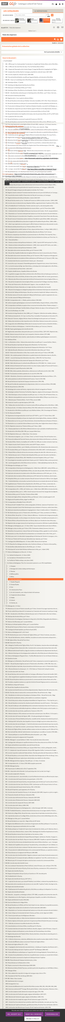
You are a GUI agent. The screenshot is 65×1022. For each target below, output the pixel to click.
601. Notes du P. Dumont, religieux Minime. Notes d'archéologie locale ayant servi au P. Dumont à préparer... (31, 318)
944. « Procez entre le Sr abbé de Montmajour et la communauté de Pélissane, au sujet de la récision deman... (32, 850)
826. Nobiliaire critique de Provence (14, 684)
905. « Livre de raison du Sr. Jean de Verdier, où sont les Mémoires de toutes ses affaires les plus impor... (32, 776)
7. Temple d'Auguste (14, 582)
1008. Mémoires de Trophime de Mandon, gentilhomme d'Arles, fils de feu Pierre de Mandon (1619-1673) (32, 1004)
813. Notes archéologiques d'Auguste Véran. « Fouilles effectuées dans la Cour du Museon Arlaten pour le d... (32, 656)
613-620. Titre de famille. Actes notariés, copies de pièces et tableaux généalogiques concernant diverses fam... (31, 337)
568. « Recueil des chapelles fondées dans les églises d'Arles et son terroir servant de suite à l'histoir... (31, 253)
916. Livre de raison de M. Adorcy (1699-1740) (17, 805)
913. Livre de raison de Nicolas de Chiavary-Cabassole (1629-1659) (22, 797)
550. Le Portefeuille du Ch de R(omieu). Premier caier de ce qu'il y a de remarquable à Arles (29, 206)
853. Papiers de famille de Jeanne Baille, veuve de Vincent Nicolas (22, 745)
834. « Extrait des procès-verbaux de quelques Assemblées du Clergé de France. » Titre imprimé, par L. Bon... (32, 700)
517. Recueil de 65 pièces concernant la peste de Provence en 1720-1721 (23, 119)
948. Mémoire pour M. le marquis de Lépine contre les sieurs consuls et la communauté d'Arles (29, 860)
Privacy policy (32, 1019)
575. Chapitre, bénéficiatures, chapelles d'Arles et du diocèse (21, 271)
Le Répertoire (40, 11)
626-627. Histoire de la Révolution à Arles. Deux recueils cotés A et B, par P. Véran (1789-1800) (29, 352)
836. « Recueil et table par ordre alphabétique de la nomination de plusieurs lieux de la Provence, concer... (32, 705)
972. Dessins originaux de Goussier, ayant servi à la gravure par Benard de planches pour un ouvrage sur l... (32, 921)
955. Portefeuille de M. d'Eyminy (13, 876)
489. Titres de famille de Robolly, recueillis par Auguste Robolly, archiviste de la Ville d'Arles (29, 77)
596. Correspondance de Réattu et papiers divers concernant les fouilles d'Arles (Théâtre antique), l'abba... (32, 305)
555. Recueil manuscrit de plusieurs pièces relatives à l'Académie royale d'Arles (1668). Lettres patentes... (32, 219)
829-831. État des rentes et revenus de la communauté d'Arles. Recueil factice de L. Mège (28, 692)
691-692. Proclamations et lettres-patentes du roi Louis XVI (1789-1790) (23, 373)
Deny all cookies (34, 1014)
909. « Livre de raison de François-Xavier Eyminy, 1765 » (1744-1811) (22, 787)
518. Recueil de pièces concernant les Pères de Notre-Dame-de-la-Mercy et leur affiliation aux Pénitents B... (31, 122)
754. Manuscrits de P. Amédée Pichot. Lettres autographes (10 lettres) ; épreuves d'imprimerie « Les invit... (32, 505)
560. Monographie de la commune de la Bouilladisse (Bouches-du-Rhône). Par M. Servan (28, 232)
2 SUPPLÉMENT (7, 61)
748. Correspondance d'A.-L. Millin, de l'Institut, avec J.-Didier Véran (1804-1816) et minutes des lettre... (32, 489)
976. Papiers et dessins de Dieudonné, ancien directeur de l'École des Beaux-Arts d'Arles (28, 931)
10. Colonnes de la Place (15, 590)
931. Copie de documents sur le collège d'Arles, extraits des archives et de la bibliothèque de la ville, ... (31, 816)
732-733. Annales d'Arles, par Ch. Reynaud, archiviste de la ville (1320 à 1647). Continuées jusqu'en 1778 (31, 449)
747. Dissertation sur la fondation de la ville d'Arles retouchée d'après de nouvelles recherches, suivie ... (31, 486)
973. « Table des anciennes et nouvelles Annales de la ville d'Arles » (22, 923)
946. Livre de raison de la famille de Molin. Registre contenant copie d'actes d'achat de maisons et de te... (32, 855)
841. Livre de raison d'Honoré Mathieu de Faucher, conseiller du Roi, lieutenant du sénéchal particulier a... (32, 719)
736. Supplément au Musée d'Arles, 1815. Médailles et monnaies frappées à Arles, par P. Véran (29, 457)
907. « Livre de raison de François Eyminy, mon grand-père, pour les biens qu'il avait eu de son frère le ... (32, 782)
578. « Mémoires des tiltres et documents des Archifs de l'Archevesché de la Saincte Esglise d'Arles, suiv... (32, 279)
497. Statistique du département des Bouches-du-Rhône (20, 85)
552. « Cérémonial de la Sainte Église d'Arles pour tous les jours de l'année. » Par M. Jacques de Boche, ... (32, 211)
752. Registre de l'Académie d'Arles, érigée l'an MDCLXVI (19, 499)
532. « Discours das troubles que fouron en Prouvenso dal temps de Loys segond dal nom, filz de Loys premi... (32, 158)
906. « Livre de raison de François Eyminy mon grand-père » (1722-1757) (23, 779)
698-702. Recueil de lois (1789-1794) (14, 386)
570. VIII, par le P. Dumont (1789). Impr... (31, 258)
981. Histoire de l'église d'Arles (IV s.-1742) (16, 944)
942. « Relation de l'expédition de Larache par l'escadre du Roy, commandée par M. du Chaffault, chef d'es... (32, 844)
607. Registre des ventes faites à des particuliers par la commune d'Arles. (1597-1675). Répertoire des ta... (32, 331)
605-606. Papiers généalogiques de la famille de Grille (19, 329)
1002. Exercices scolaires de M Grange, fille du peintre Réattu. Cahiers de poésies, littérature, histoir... (32, 989)
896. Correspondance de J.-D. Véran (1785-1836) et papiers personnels (23, 763)
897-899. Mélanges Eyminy (12, 766)
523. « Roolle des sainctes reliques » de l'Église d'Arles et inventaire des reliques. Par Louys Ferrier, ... (31, 135)
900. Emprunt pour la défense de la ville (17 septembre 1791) (20, 768)
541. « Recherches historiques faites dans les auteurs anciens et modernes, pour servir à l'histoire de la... (31, 182)
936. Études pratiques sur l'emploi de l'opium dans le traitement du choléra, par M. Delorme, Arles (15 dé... (32, 829)
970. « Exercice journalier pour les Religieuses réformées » (20, 915)
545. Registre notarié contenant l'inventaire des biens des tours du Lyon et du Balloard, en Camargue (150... (32, 192)
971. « (32, 918)
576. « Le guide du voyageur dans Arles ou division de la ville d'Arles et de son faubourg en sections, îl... (32, 274)
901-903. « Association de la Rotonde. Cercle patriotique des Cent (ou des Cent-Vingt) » (27, 771)
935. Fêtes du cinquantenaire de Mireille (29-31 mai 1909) (20, 826)
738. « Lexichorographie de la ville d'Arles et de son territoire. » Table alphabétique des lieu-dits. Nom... (32, 463)
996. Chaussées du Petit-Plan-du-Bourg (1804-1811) (18, 976)
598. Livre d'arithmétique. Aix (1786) (14, 310)
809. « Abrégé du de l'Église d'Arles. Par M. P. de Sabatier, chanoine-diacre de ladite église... (32, 645)
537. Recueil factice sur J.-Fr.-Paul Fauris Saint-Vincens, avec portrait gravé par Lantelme (28, 171)
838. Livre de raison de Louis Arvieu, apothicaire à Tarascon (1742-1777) (23, 711)
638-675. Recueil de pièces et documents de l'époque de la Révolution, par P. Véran (26, 360)
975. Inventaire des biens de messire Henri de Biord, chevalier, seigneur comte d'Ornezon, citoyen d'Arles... (32, 928)
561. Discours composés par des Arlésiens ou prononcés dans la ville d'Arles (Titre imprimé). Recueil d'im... (31, 234)
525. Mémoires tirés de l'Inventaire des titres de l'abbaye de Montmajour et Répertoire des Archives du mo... (32, 140)
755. (32, 507)
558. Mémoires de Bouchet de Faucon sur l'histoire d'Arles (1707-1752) (23, 226)
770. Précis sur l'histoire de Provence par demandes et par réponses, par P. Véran (26, 539)
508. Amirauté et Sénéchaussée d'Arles (15, 95)
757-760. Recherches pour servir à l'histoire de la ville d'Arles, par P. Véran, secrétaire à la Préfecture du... (31, 512)
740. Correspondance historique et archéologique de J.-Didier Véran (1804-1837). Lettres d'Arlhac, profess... (32, 468)
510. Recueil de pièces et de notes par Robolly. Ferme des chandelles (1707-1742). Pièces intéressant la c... (32, 101)
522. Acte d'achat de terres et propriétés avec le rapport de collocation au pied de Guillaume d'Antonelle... (32, 132)
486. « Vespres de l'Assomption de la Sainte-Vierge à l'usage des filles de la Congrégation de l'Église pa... (32, 69)
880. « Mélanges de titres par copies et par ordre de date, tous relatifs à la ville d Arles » (27, 758)
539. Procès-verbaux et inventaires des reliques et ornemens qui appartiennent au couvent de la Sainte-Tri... (32, 177)
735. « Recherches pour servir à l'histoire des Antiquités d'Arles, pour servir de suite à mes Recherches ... (31, 455)
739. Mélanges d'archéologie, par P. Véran (16, 465)
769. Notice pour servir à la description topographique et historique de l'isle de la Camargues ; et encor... (32, 536)
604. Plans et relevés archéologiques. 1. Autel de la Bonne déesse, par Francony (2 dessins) (28, 326)
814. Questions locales (11, 658)
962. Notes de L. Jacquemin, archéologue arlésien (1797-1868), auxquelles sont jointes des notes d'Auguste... (32, 894)
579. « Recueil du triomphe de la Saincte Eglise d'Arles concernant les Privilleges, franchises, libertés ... (32, 282)
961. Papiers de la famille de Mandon (14, 892)
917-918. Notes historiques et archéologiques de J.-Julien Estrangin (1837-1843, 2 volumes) (29, 808)
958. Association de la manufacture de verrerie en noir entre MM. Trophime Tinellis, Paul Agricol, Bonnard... (32, 884)
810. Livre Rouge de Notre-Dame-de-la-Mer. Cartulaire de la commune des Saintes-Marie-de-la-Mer (31, 648)
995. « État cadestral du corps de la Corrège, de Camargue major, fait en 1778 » (25, 973)
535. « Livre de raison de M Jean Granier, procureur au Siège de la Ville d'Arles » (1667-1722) (29, 166)
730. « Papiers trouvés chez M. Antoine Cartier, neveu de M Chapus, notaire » (25, 444)
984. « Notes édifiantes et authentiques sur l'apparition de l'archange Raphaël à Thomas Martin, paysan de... (32, 952)
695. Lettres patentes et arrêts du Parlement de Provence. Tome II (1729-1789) (25, 379)
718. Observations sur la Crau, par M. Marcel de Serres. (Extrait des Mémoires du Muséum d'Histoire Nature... (32, 421)
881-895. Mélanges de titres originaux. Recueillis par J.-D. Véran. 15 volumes (25, 761)
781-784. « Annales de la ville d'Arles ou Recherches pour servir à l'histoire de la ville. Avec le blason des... (31, 614)
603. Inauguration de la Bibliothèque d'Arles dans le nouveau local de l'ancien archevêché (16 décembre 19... (32, 324)
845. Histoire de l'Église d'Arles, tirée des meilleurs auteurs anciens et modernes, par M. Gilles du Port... (32, 729)
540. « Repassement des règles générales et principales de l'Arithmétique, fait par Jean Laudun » (30, 179)
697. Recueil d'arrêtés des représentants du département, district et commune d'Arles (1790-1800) (30, 384)
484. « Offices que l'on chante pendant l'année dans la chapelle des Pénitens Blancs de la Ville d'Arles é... (32, 64)
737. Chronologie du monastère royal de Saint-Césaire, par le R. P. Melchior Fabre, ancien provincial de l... (32, 460)
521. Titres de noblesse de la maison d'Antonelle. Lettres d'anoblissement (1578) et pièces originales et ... (32, 129)
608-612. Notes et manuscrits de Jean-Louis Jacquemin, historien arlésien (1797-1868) (27, 334)
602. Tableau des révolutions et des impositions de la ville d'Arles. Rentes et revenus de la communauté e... (32, 321)
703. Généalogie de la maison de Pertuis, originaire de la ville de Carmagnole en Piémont (28, 389)
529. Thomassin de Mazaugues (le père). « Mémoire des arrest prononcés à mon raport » (28, 150)
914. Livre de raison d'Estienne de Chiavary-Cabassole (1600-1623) (22, 800)
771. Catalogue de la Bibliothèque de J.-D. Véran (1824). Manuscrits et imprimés (26, 541)
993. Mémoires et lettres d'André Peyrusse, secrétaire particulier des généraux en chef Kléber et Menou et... (32, 968)
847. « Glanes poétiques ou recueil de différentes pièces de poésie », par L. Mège (25, 734)
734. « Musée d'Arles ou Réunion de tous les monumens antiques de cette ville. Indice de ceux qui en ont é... (31, 452)
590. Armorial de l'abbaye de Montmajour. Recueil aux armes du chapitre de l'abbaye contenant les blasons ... (32, 292)
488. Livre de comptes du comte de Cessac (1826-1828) (19, 74)
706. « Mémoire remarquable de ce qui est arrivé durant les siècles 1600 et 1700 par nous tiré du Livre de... (32, 397)
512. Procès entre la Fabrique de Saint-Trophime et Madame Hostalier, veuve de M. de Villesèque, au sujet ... (32, 106)
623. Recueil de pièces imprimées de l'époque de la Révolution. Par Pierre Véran (26, 345)
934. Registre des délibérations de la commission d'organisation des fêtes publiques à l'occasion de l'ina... (32, 823)
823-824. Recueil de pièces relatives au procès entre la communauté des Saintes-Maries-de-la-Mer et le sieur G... (31, 679)
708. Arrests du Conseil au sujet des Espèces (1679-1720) (19, 402)
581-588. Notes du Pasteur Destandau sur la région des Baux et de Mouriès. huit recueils (28, 287)
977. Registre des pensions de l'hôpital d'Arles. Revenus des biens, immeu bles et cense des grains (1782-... (32, 934)
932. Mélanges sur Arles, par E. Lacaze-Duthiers (17, 818)
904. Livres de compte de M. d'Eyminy (15, 774)
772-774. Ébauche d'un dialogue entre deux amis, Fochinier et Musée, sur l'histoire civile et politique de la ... (31, 544)
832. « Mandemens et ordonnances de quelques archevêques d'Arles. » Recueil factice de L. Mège (30, 695)
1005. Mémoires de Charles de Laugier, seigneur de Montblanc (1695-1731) (24, 997)
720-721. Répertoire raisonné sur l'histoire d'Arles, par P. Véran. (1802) (23, 426)
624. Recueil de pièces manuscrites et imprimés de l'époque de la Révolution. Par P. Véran (28, 347)
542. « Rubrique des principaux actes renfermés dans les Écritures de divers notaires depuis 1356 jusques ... (31, 184)
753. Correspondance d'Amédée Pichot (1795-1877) (18, 502)
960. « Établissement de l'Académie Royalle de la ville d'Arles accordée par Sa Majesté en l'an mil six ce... (32, 889)
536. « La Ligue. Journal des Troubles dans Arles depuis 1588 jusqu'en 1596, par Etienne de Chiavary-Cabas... (32, 169)
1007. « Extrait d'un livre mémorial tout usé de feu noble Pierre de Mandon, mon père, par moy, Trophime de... (32, 1002)
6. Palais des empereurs (15, 579)
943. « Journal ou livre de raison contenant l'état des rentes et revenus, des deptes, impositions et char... (32, 847)
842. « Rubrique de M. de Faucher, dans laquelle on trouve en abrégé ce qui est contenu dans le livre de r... (32, 721)
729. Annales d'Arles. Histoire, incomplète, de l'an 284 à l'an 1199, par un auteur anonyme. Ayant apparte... (32, 442)
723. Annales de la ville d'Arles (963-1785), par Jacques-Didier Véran (22, 431)
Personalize (52, 1014)
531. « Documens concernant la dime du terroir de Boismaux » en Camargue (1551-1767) (28, 156)
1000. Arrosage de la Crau (12, 984)
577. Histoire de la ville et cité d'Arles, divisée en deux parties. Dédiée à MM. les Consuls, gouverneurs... (32, 276)
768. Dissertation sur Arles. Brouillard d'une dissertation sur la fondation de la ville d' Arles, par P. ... (31, 533)
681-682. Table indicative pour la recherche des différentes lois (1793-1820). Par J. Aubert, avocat (30, 363)
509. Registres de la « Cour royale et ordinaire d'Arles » (19, 98)
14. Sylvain (12, 600)
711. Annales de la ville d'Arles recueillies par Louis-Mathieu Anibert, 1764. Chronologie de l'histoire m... (32, 410)
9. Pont (11, 587)
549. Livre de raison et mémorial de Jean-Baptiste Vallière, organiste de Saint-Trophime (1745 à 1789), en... (32, 203)
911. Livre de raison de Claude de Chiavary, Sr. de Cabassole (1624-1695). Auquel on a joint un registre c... (32, 792)
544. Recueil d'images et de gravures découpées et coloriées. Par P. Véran (24, 190)
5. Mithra (11, 576)
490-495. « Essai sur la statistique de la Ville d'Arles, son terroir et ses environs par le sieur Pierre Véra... (31, 80)
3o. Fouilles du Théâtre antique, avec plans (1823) (20, 560)
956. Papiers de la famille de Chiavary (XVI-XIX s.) (18, 879)
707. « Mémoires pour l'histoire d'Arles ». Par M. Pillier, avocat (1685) (23, 400)
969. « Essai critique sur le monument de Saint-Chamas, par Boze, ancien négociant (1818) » (29, 913)
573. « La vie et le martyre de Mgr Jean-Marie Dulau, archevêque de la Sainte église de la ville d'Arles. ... (32, 266)
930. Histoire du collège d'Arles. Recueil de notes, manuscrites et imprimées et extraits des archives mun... (32, 813)
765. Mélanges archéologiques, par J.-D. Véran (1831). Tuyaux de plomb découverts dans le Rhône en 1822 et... (31, 526)
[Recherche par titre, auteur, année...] (30, 15)
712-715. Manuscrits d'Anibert (13, 413)
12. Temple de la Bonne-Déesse (17, 595)
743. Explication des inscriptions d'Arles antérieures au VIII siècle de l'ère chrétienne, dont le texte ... (31, 476)
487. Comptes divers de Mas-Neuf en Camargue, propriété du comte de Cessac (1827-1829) (28, 72)
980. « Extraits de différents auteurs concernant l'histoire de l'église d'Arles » (25, 942)
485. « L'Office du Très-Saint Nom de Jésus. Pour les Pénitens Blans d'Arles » (25, 66)
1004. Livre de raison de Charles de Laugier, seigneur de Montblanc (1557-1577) (25, 994)
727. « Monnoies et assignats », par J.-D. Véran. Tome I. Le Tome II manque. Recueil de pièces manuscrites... (31, 436)
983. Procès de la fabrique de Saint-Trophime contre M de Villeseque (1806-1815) (26, 949)
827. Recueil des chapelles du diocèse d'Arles (17, 687)
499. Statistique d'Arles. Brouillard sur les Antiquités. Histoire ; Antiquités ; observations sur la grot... (31, 90)
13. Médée (11, 597)
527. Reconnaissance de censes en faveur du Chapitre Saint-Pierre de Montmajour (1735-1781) (29, 145)
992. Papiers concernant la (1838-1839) (20, 965)
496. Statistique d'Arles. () (14, 82)
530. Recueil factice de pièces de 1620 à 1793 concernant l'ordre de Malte (24, 153)
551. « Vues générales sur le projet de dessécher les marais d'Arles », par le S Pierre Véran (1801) (30, 208)
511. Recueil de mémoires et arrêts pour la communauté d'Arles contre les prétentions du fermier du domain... (32, 103)
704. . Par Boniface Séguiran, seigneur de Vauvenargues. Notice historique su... (32, 392)
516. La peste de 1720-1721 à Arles (14, 116)
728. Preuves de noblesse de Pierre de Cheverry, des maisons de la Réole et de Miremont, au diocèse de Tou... (32, 439)
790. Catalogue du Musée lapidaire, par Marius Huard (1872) (21, 629)
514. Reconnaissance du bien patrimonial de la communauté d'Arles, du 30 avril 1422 (27, 111)
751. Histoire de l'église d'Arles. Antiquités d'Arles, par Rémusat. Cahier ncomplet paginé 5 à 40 (30, 497)
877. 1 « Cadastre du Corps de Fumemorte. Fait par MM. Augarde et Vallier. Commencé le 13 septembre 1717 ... (31, 750)
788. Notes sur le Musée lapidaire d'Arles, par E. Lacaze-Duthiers (22, 624)
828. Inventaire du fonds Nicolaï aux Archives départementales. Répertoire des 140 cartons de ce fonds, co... (32, 690)
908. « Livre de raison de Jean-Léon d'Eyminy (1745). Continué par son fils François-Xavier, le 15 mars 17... (32, 784)
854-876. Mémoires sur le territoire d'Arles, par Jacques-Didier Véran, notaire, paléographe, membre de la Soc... (31, 747)
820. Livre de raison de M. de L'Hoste (14, 671)
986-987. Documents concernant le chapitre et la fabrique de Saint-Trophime (25, 957)
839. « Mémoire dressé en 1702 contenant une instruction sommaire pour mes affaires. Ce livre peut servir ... (32, 713)
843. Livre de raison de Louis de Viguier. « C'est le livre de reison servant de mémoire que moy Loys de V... (32, 724)
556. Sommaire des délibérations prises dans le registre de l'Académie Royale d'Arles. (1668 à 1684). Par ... (32, 221)
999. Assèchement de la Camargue (14, 981)
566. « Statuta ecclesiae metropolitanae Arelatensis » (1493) (20, 247)
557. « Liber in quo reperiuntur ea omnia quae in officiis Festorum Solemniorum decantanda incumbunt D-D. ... (32, 224)
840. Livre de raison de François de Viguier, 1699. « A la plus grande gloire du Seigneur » (27, 716)
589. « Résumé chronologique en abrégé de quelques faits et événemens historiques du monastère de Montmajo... (32, 289)
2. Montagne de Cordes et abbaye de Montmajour (22, 569)
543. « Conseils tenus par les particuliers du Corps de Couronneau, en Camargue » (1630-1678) (29, 187)
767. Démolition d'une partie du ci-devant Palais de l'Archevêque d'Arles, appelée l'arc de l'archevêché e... (32, 531)
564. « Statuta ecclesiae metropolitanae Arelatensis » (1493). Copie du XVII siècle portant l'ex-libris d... (32, 242)
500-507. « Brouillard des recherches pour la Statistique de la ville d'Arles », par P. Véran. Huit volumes (31, 93)
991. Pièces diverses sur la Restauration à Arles (17, 963)
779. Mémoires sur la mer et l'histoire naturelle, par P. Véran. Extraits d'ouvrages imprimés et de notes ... (32, 608)
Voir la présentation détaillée (52, 52)
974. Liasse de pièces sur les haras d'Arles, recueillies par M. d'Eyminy (23, 926)
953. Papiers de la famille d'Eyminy (14, 871)
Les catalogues (11, 11)
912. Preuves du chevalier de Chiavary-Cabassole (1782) (19, 795)
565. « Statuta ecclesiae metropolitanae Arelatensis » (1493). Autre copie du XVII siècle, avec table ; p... (32, 245)
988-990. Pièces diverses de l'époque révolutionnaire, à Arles (21, 960)
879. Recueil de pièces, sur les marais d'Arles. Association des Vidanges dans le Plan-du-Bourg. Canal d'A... (32, 755)
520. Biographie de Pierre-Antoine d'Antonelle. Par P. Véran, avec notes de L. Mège (26, 127)
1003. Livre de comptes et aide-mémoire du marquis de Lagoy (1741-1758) (24, 991)
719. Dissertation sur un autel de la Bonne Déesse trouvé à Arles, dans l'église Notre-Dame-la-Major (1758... (32, 423)
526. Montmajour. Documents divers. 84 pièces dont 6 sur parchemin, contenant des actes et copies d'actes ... (31, 143)
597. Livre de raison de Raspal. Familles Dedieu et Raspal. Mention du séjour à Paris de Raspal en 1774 (31, 308)
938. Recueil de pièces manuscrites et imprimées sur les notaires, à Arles (24, 834)
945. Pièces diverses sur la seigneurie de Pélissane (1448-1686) (21, 852)
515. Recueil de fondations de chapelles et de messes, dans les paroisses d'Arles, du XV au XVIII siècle (31, 114)
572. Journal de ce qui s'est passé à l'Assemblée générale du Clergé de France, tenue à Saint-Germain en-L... (32, 263)
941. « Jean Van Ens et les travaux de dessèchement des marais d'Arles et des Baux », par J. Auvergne (31, 842)
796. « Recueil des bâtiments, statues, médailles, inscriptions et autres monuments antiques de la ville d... (31, 637)
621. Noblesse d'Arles (10, 339)
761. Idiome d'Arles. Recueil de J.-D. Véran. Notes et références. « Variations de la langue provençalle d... (32, 515)
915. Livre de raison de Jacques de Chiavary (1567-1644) (19, 803)
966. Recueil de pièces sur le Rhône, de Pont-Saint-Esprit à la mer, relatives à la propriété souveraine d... (32, 905)
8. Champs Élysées (14, 584)
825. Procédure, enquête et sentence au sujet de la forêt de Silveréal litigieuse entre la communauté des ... (32, 682)
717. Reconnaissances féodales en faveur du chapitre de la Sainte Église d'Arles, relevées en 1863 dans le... (32, 418)
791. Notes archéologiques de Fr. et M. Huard (17, 632)
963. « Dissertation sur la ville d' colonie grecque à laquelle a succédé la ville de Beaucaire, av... (31, 897)
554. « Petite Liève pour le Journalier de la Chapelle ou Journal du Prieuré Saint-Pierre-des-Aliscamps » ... (32, 216)
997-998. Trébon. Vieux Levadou (13, 978)
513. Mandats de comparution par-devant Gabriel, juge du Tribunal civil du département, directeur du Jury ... (32, 108)
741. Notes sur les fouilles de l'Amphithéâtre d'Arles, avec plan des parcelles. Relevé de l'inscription (32, 470)
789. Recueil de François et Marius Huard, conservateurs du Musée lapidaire (25, 627)
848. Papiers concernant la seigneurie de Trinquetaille (19, 737)
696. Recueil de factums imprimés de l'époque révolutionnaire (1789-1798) (24, 381)
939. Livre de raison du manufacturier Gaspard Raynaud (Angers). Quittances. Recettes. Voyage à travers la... (32, 837)
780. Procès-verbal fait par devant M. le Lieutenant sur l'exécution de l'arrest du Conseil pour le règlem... (32, 611)
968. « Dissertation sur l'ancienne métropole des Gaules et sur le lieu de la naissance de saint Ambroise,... (32, 910)
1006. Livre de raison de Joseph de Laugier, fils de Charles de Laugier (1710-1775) (26, 999)
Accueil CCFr (4, 27)
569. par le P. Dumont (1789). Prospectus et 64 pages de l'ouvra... (32, 255)
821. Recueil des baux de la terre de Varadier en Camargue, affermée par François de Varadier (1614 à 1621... (32, 674)
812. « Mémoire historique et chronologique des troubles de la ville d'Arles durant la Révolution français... (32, 653)
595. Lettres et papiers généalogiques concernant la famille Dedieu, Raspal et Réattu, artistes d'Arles (31, 303)
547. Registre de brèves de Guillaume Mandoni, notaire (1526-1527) (22, 198)
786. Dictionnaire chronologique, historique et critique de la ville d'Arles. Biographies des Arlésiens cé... (32, 619)
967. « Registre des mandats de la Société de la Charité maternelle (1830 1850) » (25, 907)
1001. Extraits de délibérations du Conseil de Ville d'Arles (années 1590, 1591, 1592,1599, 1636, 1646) (31, 986)
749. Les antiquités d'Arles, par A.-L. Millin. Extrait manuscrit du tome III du (32, 491)
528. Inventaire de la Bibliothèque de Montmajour (18, 148)
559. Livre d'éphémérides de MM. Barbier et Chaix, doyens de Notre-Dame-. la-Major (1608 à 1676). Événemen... (32, 229)
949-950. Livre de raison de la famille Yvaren (16, 863)
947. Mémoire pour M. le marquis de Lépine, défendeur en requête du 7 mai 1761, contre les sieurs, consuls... (32, 858)
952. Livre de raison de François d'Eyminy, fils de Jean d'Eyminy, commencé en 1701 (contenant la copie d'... (32, 868)
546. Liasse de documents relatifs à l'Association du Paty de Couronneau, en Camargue (28, 195)
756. (32, 510)
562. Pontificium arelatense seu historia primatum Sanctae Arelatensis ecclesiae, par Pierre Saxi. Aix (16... (32, 237)
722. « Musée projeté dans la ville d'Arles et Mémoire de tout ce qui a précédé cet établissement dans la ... (32, 428)
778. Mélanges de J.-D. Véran (12, 606)
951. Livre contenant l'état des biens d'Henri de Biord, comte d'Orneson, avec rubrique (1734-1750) (31, 865)
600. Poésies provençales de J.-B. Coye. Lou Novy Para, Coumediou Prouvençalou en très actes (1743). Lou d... (32, 316)
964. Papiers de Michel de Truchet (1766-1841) (17, 900)
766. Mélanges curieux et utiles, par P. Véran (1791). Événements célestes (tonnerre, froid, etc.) (29, 528)
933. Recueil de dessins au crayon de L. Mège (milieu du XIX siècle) (22, 821)
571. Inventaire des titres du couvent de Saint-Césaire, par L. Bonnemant (24, 261)
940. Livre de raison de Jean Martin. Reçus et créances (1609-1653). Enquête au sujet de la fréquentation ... (32, 839)
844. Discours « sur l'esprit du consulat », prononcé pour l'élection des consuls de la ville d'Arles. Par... (31, 726)
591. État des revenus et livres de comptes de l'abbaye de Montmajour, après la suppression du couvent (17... (32, 295)
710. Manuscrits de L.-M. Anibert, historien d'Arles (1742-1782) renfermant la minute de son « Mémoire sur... (32, 407)
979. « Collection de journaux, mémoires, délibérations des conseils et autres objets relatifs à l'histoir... (32, 939)
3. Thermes (12, 571)
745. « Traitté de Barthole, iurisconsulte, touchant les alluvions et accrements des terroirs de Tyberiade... (32, 481)
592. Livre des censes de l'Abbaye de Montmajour (18, 297)
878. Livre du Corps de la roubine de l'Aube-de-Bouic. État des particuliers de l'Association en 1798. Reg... (32, 753)
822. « (32, 677)
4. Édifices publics (14, 574)
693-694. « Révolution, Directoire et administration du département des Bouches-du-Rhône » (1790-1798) (31, 376)
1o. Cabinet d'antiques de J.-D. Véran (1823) (18, 555)
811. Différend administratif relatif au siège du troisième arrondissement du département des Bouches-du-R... (32, 650)
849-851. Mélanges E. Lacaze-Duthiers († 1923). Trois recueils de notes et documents (27, 740)
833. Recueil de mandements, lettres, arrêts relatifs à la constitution (26, 698)
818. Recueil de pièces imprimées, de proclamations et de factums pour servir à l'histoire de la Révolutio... (32, 666)
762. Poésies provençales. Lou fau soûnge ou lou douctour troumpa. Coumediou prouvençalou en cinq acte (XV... (32, 518)
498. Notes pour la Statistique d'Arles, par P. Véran (18, 87)
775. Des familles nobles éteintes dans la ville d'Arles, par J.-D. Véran (23, 547)
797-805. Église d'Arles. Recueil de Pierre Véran (17, 640)
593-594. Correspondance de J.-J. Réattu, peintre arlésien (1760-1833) (23, 300)
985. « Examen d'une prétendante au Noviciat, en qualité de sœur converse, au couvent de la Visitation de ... (32, 955)
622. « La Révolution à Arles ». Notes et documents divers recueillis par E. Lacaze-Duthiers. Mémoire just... (31, 342)
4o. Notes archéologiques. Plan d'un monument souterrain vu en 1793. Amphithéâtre (29, 563)
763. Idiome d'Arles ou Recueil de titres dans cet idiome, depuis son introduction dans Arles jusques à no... (31, 520)
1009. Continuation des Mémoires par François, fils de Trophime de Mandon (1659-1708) (28, 1007)
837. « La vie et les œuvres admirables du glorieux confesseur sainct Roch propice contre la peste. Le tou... (32, 708)
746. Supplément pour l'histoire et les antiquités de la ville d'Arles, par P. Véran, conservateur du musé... (31, 484)
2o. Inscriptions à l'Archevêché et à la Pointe (18, 558)
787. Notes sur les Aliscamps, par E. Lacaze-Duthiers (18, 621)
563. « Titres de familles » (11, 240)
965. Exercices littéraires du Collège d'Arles (16, 902)
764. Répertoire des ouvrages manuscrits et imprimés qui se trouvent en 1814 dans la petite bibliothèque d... (32, 523)
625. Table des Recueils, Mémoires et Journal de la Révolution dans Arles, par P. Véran (27, 350)
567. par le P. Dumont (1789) (23, 250)
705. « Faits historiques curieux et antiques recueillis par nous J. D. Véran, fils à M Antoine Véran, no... (31, 394)
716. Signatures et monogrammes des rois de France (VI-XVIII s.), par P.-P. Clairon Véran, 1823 (30, 415)
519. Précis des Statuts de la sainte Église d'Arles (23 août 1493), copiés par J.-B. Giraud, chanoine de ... (31, 124)
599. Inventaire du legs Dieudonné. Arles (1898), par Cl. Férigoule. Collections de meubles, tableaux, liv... (32, 313)
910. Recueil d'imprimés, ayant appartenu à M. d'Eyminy (20, 789)
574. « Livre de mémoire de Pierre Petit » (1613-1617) (18, 268)
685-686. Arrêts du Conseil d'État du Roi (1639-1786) (18, 368)
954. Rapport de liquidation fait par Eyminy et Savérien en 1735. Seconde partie (26, 873)
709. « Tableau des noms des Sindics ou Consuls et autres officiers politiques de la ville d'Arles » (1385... (32, 405)
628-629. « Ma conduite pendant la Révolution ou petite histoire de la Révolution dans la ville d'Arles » (31, 355)
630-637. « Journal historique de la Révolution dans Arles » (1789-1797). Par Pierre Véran (28, 358)
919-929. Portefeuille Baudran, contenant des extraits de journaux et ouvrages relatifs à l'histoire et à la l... (31, 810)
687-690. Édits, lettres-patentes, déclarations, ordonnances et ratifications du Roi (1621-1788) (29, 371)
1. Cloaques (12, 566)
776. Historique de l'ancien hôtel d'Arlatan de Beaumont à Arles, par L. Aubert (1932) (27, 549)
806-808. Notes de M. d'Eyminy (13, 642)
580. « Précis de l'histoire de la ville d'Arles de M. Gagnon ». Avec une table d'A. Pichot (27, 284)
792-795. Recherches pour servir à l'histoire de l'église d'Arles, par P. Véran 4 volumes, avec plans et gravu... (31, 635)
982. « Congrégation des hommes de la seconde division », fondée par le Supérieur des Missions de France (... (32, 947)
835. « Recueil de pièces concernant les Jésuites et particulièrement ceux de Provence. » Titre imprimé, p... (32, 703)
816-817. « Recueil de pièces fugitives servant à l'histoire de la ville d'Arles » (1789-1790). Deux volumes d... (31, 663)
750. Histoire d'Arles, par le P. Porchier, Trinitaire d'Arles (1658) (21, 494)
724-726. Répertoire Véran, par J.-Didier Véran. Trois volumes (21, 434)
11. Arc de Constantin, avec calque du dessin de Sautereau (24, 592)
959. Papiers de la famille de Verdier (14, 886)
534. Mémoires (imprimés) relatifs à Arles (15, 164)
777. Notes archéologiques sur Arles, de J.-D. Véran (18, 552)
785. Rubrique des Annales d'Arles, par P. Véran (17, 616)
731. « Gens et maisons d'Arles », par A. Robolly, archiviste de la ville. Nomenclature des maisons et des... (32, 447)
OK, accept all (14, 1014)
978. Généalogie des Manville (12, 936)
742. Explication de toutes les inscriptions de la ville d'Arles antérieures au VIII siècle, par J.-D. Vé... (31, 473)
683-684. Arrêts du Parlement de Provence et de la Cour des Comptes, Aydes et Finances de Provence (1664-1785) (32, 366)
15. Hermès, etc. (13, 603)
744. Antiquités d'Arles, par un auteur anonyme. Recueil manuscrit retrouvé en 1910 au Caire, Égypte (31, 478)
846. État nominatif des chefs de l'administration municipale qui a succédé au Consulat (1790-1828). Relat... (32, 732)
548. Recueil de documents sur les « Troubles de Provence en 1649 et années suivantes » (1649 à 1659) (31, 200)
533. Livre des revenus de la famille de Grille (16, 161)
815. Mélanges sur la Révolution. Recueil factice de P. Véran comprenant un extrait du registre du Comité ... (32, 661)
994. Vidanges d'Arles (10, 970)
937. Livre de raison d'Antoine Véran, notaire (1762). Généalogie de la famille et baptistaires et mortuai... (32, 831)
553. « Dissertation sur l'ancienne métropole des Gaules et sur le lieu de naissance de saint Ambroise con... (32, 213)
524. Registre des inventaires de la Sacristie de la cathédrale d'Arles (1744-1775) (26, 137)
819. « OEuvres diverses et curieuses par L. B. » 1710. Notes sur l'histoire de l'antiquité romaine (29, 669)
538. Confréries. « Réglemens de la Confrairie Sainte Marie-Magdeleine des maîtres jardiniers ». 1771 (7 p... (31, 174)
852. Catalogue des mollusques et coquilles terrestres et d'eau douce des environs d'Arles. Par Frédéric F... (32, 742)
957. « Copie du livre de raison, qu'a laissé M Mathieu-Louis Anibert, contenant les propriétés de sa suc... (32, 881)
